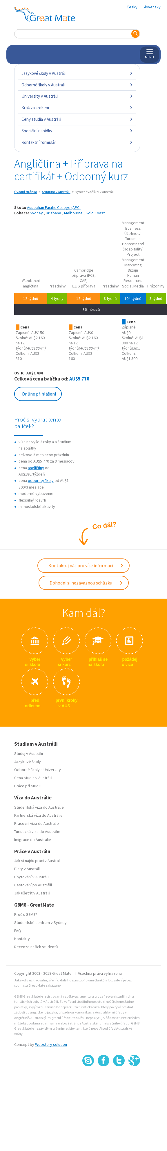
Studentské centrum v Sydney (40, 922)
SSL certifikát (119, 1079)
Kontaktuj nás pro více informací (86, 565)
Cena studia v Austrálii (33, 777)
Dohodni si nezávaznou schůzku (86, 583)
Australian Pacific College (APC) (54, 207)
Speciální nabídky (77, 130)
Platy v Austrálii (27, 868)
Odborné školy (27, 769)
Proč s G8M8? (25, 914)
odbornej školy (41, 480)
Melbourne (73, 213)
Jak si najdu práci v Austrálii (37, 860)
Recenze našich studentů (36, 946)
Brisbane (53, 213)
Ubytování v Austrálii (31, 876)
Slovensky (152, 7)
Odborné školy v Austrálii (77, 85)
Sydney (36, 213)
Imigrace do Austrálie (32, 839)
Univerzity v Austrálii (77, 96)
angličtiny (36, 467)
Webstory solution (51, 1044)
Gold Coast (95, 213)
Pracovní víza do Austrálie (36, 823)
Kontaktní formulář (77, 142)
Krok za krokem (77, 107)
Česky (132, 7)
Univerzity (52, 769)
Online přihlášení (39, 394)
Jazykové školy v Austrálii (77, 73)
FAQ (17, 930)
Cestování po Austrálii (33, 885)
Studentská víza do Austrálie (39, 807)
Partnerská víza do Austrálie (38, 815)
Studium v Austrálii (56, 192)
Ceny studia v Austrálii (77, 119)
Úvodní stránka (25, 192)
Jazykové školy (27, 761)
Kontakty (22, 938)
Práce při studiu (27, 785)
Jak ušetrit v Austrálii (32, 893)
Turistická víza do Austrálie (37, 831)
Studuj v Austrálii (28, 753)
